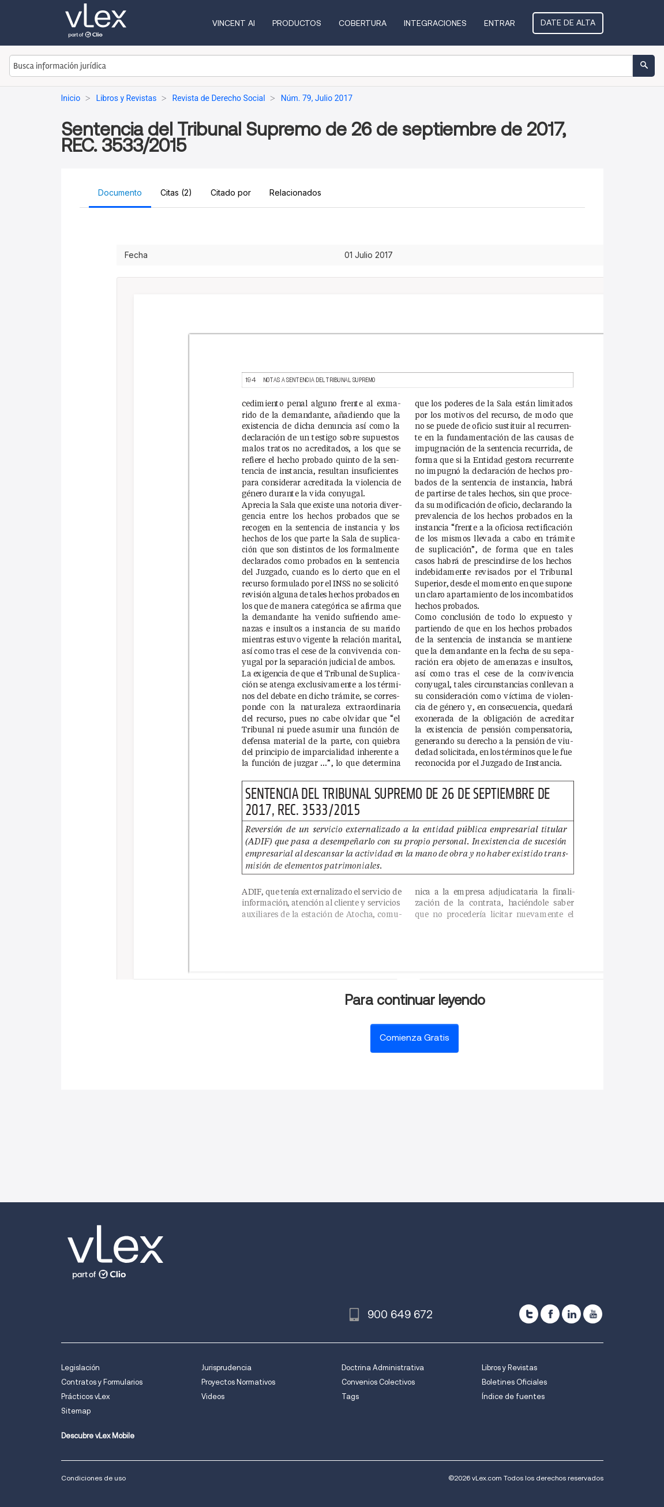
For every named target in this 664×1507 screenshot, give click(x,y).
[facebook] (550, 1313)
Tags (350, 1396)
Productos (296, 23)
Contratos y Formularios (101, 1382)
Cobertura (363, 23)
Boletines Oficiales (514, 1382)
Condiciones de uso (93, 1478)
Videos (212, 1396)
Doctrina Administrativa (383, 1367)
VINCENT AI (233, 23)
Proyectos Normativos (238, 1382)
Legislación (80, 1367)
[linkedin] (571, 1313)
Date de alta (568, 22)
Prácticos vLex (85, 1396)
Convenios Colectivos (378, 1382)
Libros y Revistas (509, 1367)
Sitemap (76, 1411)
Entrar (499, 23)
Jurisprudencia (226, 1367)
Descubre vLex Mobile (97, 1435)
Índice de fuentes (513, 1396)
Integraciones (435, 23)
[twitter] (528, 1313)
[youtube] (592, 1313)
